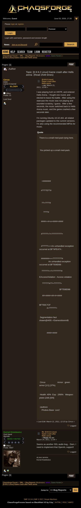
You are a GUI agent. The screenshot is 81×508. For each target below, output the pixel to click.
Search (21, 52)
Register (46, 52)
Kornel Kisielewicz (12, 432)
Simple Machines (50, 499)
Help (12, 52)
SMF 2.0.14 (28, 499)
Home (5, 52)
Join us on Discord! (19, 45)
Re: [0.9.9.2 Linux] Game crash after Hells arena (49, 434)
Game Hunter (56, 56)
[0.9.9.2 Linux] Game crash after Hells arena (49, 81)
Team (29, 52)
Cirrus (6, 80)
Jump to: (45, 490)
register (21, 24)
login (13, 24)
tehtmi (48, 56)
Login (37, 52)
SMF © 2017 (38, 499)
